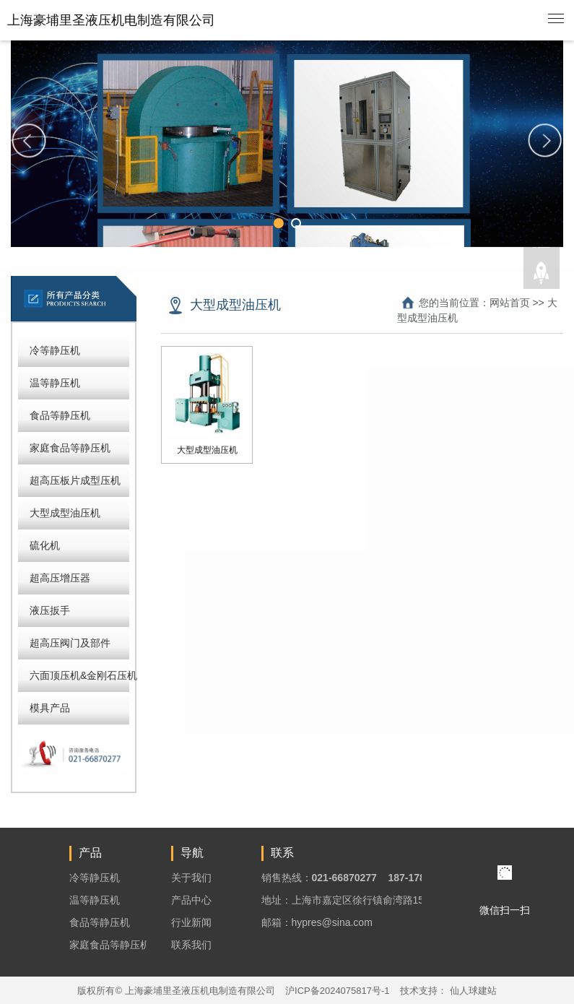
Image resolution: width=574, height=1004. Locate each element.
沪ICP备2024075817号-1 (337, 990)
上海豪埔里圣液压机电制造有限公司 (111, 20)
